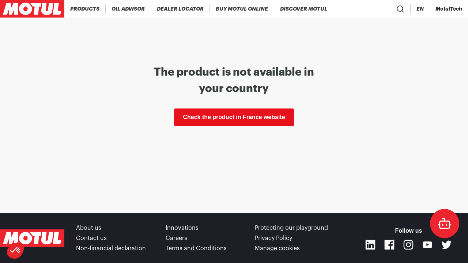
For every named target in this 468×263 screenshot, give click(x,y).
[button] (15, 250)
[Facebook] (389, 245)
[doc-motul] (444, 223)
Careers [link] (176, 238)
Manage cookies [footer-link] (277, 248)
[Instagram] (408, 245)
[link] (242, 9)
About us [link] (88, 228)
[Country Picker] (399, 9)
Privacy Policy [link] (273, 238)
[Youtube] (427, 245)
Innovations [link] (182, 228)
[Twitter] (446, 245)
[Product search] (377, 8)
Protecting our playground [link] (291, 228)
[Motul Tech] (449, 9)
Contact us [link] (91, 238)
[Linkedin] (370, 245)
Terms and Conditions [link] (196, 248)
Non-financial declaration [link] (111, 248)
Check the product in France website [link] (234, 117)
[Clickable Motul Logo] (32, 9)
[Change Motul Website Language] (420, 9)
